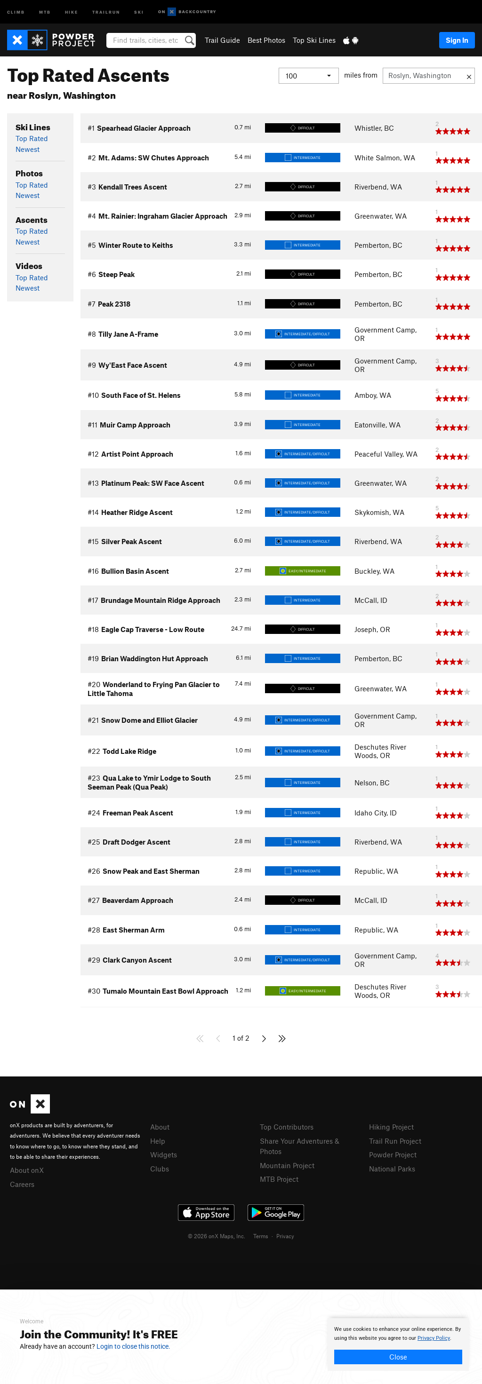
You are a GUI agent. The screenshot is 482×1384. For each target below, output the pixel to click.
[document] (398, 1344)
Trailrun (106, 11)
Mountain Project (287, 1165)
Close (398, 1356)
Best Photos (266, 40)
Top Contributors (286, 1127)
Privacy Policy (434, 1338)
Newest (28, 149)
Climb (16, 11)
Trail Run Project (395, 1141)
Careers (22, 1184)
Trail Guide (222, 40)
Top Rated (32, 138)
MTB (45, 11)
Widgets (163, 1154)
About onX (27, 1170)
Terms (260, 1236)
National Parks (392, 1168)
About (159, 1127)
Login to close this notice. (133, 1346)
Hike (71, 11)
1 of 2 (241, 1038)
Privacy (285, 1236)
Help (157, 1141)
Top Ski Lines (314, 40)
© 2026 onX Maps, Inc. (216, 1236)
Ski (139, 11)
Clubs (159, 1168)
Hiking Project (391, 1127)
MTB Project (279, 1179)
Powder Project (393, 1154)
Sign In (457, 40)
